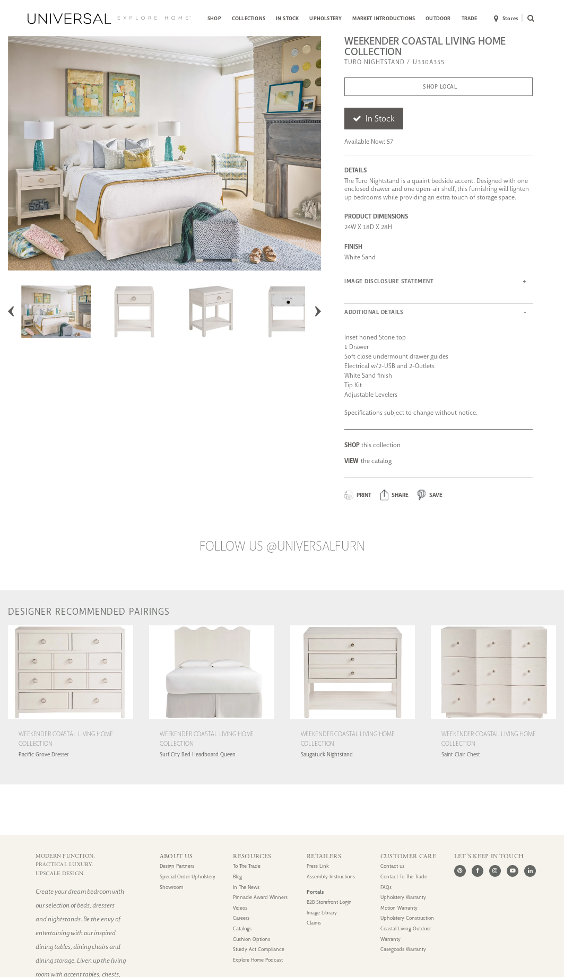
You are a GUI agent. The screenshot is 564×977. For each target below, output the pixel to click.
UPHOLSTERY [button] (325, 18)
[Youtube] (512, 871)
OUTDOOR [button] (438, 18)
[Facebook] (477, 871)
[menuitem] (214, 19)
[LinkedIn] (530, 871)
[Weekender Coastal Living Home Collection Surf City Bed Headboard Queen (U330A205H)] (211, 720)
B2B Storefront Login (329, 902)
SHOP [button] (214, 18)
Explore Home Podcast (258, 960)
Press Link (318, 866)
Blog (237, 877)
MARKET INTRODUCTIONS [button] (383, 18)
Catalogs (242, 929)
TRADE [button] (470, 18)
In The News (246, 887)
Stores (506, 19)
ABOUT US (176, 856)
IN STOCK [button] (287, 18)
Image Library (322, 913)
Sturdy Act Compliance (258, 949)
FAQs (386, 887)
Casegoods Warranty (403, 949)
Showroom (171, 887)
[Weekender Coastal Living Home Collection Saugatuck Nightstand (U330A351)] (352, 720)
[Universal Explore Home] (109, 18)
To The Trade (247, 866)
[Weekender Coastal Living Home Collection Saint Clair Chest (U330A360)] (493, 720)
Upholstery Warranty (403, 897)
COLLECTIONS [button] (248, 18)
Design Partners (177, 866)
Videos (240, 908)
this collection (372, 445)
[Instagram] (495, 871)
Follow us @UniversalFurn (282, 546)
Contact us (392, 866)
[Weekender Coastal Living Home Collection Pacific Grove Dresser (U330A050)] (70, 720)
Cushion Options (251, 939)
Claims (314, 923)
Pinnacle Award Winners (260, 897)
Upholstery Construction (407, 918)
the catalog (368, 461)
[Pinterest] (460, 871)
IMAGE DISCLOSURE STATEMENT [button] (388, 281)
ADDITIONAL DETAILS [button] (373, 312)
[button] (394, 495)
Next (318, 311)
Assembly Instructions (331, 877)
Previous (11, 311)
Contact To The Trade (403, 877)
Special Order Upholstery (187, 877)
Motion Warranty (399, 908)
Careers (241, 918)
